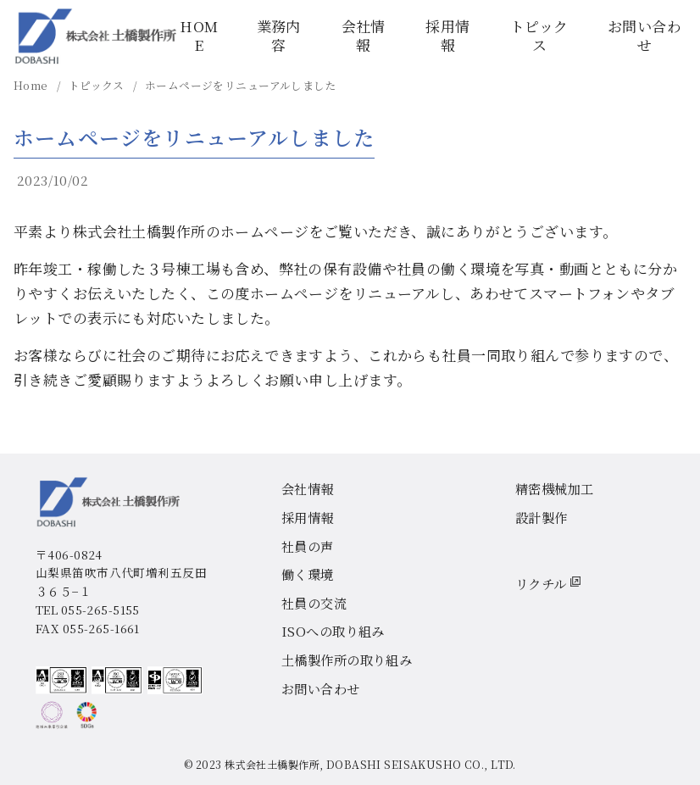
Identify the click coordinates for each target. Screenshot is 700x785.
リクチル (548, 582)
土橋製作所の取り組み (346, 659)
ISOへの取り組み (333, 630)
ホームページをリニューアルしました (240, 85)
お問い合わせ (644, 35)
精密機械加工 (554, 488)
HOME (199, 35)
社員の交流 (314, 602)
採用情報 (447, 35)
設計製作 (541, 517)
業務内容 (279, 35)
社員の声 (307, 546)
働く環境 (307, 574)
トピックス (539, 35)
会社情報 (364, 35)
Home (32, 85)
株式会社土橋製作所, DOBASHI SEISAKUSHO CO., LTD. (370, 764)
